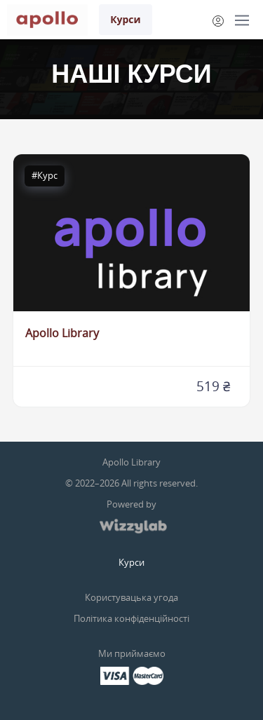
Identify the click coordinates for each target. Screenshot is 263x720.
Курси (125, 19)
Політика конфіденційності (131, 618)
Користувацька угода (131, 597)
